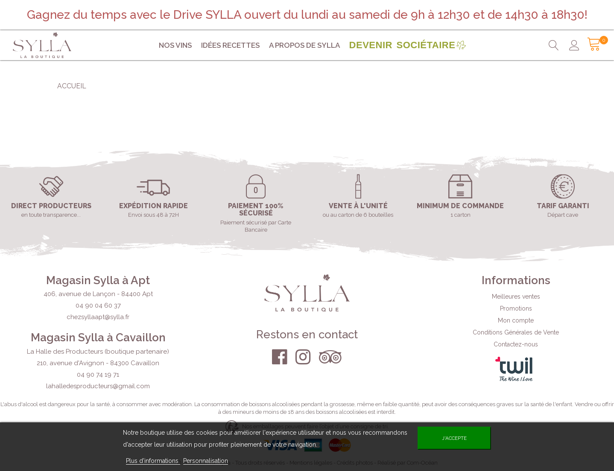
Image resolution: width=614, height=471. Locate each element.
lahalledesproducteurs (98, 386)
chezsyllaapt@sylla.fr (98, 317)
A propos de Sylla (304, 45)
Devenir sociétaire (402, 45)
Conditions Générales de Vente (516, 332)
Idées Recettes (230, 45)
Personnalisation (205, 460)
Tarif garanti (562, 206)
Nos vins (175, 45)
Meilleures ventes (516, 296)
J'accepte (454, 438)
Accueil (71, 86)
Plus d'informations (153, 460)
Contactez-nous (516, 344)
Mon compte (516, 320)
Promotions (516, 308)
